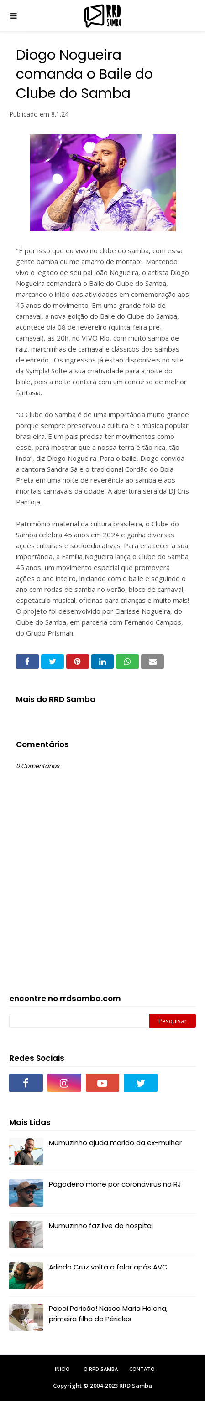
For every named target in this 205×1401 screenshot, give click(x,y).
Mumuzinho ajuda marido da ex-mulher (115, 1142)
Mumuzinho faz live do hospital (101, 1225)
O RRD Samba (101, 1368)
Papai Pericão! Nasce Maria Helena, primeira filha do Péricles (108, 1314)
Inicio (62, 1368)
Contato (142, 1368)
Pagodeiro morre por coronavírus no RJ (115, 1184)
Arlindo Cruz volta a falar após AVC (108, 1267)
